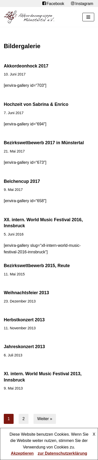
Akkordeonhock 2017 (26, 65)
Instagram (82, 3)
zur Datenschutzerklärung (62, 453)
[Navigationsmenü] (88, 17)
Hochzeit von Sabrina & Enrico (36, 104)
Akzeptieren (22, 453)
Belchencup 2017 (22, 181)
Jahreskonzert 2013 (24, 346)
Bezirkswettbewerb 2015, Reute (37, 265)
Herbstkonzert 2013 (24, 319)
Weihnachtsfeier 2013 (26, 292)
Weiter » (44, 419)
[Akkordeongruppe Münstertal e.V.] (29, 17)
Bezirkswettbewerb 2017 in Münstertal (44, 142)
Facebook (53, 3)
